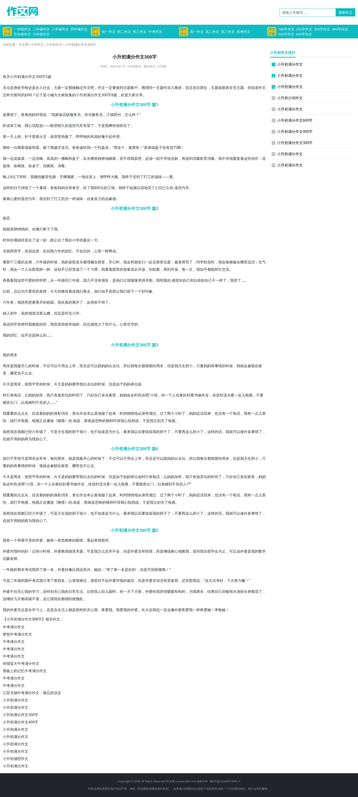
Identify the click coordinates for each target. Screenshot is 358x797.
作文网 (23, 44)
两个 (170, 413)
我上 (97, 591)
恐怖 (98, 420)
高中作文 (183, 31)
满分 (90, 94)
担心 (39, 438)
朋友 (138, 262)
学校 (24, 87)
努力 (238, 580)
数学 (262, 551)
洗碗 (39, 158)
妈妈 (32, 114)
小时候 (44, 551)
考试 (28, 569)
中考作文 (155, 31)
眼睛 (79, 540)
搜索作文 (345, 12)
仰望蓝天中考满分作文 (21, 663)
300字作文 (322, 29)
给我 (86, 147)
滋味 (158, 176)
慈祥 (105, 540)
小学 (75, 240)
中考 (32, 580)
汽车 (79, 125)
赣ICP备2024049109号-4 (225, 781)
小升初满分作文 (15, 700)
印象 (149, 291)
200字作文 (304, 29)
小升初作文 (54, 44)
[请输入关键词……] (307, 12)
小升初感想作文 (15, 758)
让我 (127, 280)
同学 (200, 262)
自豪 (108, 198)
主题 (127, 87)
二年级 (15, 580)
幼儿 (105, 591)
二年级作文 (41, 29)
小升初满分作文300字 (20, 714)
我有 (247, 413)
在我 (17, 431)
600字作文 (304, 34)
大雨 (138, 591)
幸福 (72, 324)
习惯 (94, 269)
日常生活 (75, 591)
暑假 (10, 114)
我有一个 (10, 540)
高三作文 (228, 31)
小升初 (161, 66)
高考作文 (243, 31)
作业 (205, 395)
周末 (13, 354)
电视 (249, 395)
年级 (43, 262)
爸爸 (24, 114)
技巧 (173, 147)
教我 (64, 551)
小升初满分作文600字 (292, 120)
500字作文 (286, 34)
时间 (6, 240)
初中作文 (95, 31)
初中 (13, 313)
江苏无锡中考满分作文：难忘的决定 (32, 692)
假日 (6, 458)
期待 (152, 365)
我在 (68, 240)
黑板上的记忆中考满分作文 (25, 670)
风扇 (94, 136)
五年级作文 (22, 34)
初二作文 (124, 31)
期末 (21, 569)
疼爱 (105, 609)
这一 (39, 240)
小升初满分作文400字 (20, 722)
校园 (6, 229)
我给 (6, 147)
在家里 (110, 395)
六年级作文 (41, 34)
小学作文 (7, 31)
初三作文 (140, 31)
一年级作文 (22, 29)
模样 (109, 420)
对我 (39, 114)
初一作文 (109, 31)
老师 (181, 262)
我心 (28, 125)
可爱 (28, 280)
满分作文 (149, 66)
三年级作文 (60, 29)
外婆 (39, 540)
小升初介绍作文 (287, 97)
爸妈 (57, 187)
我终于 (127, 176)
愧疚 (79, 598)
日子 (17, 187)
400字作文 (340, 29)
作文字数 (271, 31)
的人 (46, 402)
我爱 (119, 609)
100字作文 (286, 29)
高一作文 (197, 31)
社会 (46, 87)
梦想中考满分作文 (17, 634)
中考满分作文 (14, 626)
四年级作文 (79, 29)
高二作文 (212, 31)
